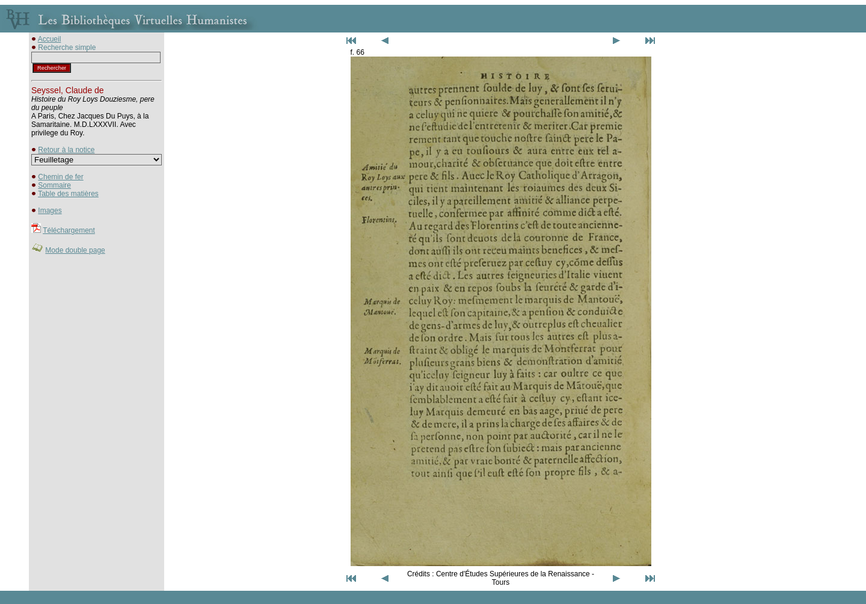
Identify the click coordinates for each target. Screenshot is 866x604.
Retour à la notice (66, 150)
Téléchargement (69, 230)
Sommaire (54, 185)
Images (49, 210)
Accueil (49, 39)
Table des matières (68, 194)
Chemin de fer (60, 177)
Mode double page (75, 250)
